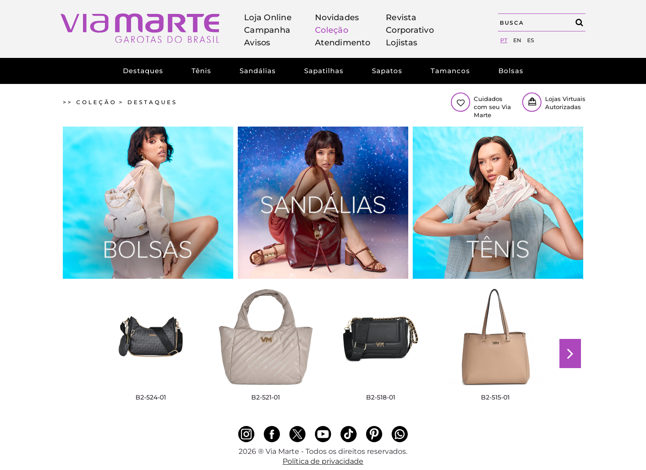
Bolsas (511, 70)
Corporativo (410, 30)
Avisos (257, 43)
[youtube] (323, 434)
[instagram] (246, 434)
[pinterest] (374, 434)
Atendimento (342, 43)
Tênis (201, 70)
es (530, 40)
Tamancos (450, 70)
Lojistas (401, 43)
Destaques (143, 70)
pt (503, 40)
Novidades (337, 17)
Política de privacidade (323, 461)
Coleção (331, 30)
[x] (297, 434)
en (517, 40)
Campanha (267, 30)
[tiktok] (348, 434)
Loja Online (268, 17)
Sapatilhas (324, 70)
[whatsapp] (400, 434)
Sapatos (387, 70)
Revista (401, 17)
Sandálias (258, 70)
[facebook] (272, 434)
